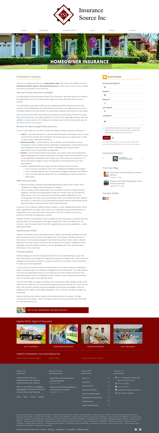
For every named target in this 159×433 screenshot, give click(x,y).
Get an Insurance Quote (95, 393)
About (115, 30)
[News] (107, 198)
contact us (34, 150)
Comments (107, 115)
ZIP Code (107, 107)
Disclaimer (60, 429)
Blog (96, 30)
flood (34, 145)
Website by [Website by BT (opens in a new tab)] (83, 429)
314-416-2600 (123, 383)
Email (106, 91)
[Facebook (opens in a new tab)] (104, 198)
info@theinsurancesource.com (129, 390)
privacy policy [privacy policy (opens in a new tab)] (135, 144)
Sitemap (41, 397)
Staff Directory (95, 401)
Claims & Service (72, 30)
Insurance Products (95, 390)
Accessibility (70, 429)
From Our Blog (110, 167)
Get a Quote (42, 310)
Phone (106, 99)
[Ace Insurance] (122, 159)
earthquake (25, 145)
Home (23, 30)
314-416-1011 (123, 387)
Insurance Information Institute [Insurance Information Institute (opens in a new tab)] (92, 358)
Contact (136, 30)
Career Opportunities (95, 405)
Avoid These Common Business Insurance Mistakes (123, 174)
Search (43, 429)
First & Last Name (111, 83)
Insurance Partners (113, 153)
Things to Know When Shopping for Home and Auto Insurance (123, 183)
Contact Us (95, 382)
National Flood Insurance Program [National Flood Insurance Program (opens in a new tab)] (29, 358)
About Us (95, 378)
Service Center (95, 386)
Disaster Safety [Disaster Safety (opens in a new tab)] (54, 358)
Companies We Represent (95, 397)
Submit (106, 138)
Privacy (51, 429)
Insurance (47, 30)
